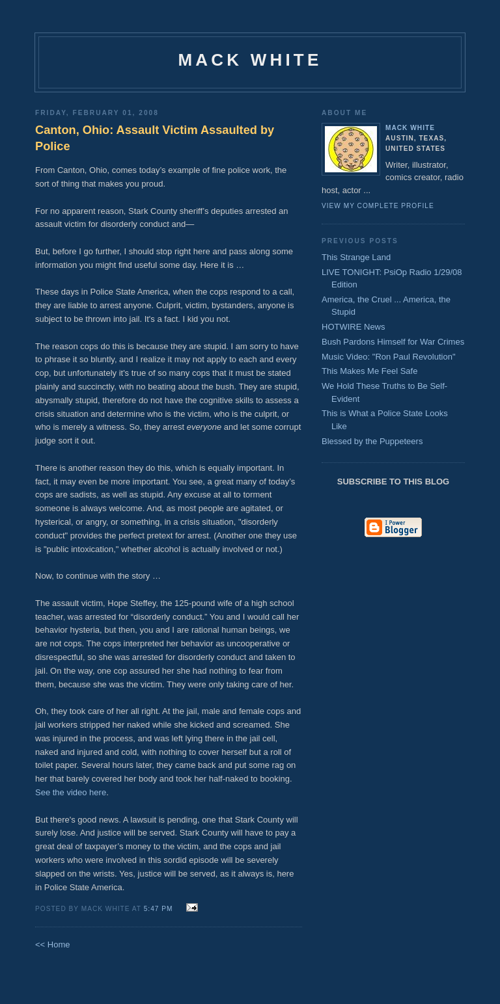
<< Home (52, 944)
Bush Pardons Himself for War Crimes (393, 342)
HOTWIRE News (353, 327)
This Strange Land (356, 257)
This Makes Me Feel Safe (369, 371)
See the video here (70, 792)
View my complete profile (378, 205)
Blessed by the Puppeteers (372, 441)
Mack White (250, 60)
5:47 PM (158, 908)
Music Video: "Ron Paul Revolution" (389, 357)
